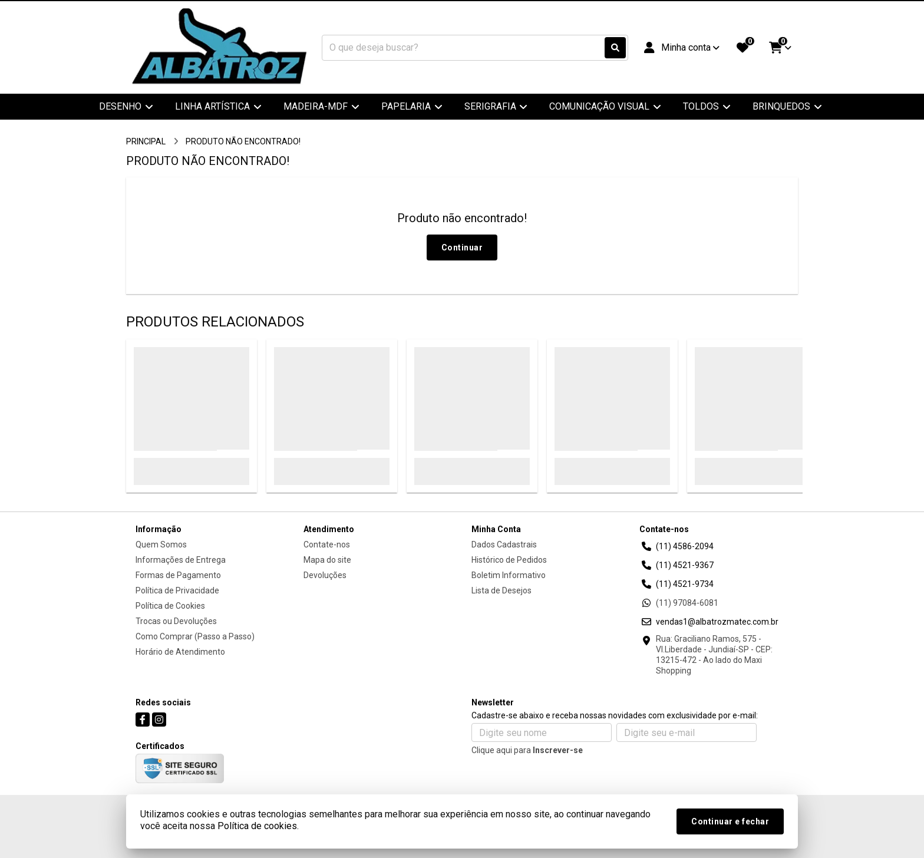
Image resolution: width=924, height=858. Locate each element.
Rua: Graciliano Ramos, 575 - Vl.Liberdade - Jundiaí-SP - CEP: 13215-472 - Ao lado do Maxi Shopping (714, 654)
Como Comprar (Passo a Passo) (195, 636)
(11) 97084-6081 (687, 603)
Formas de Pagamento (178, 575)
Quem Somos (161, 544)
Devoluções (324, 575)
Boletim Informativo (508, 575)
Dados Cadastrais (504, 544)
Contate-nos (326, 544)
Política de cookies (257, 825)
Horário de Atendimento (180, 651)
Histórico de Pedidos (509, 560)
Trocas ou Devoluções (176, 621)
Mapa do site (327, 560)
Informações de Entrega (181, 560)
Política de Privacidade (177, 590)
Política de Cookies (170, 605)
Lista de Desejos (501, 590)
